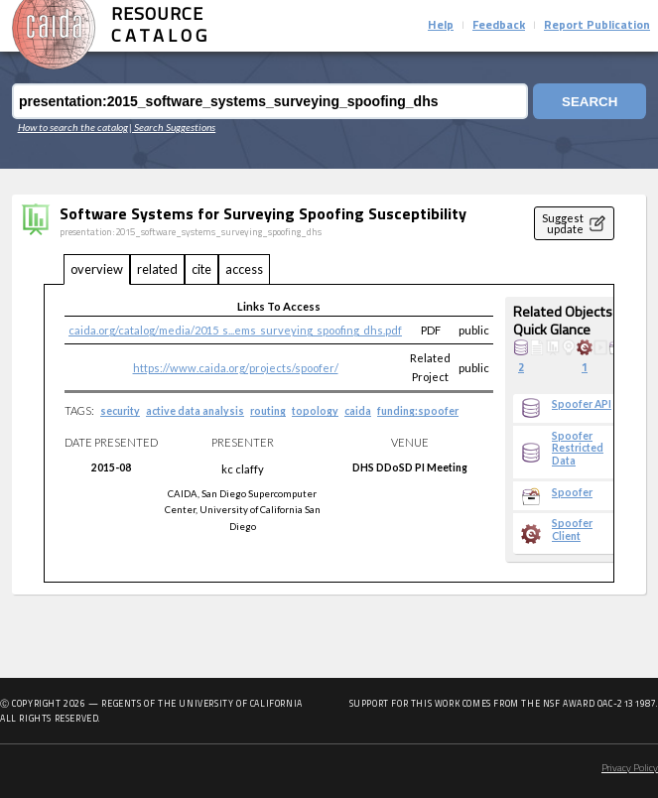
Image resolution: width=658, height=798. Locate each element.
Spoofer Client (572, 529)
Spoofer (572, 492)
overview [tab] (96, 269)
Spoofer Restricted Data (577, 448)
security (120, 411)
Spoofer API (581, 404)
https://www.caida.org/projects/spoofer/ (235, 367)
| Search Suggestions (172, 127)
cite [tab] (201, 269)
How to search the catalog (73, 127)
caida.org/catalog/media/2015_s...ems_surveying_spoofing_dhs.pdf (235, 330)
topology (315, 411)
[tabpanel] (329, 434)
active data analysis (195, 411)
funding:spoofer (418, 411)
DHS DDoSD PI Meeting (409, 467)
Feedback (498, 26)
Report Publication (597, 26)
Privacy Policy (629, 768)
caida (357, 411)
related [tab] (157, 269)
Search (589, 101)
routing (268, 411)
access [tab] (244, 269)
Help (441, 26)
